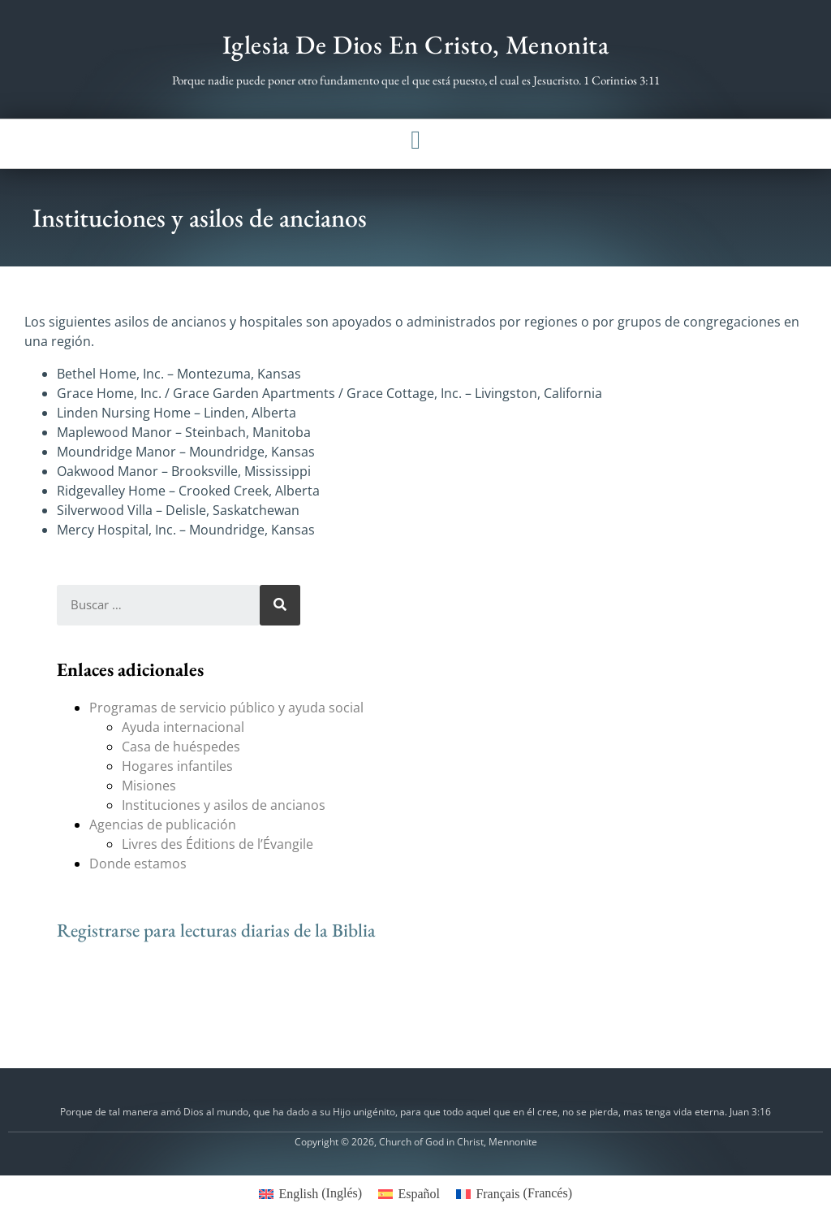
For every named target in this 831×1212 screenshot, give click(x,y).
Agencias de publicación (162, 824)
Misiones (149, 785)
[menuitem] (310, 1193)
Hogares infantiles (177, 766)
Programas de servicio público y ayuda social (226, 707)
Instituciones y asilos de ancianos (223, 805)
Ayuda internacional (183, 727)
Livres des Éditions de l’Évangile (217, 844)
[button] (415, 139)
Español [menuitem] (419, 1194)
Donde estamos (138, 863)
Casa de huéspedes (181, 746)
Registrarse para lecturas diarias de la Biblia (216, 930)
